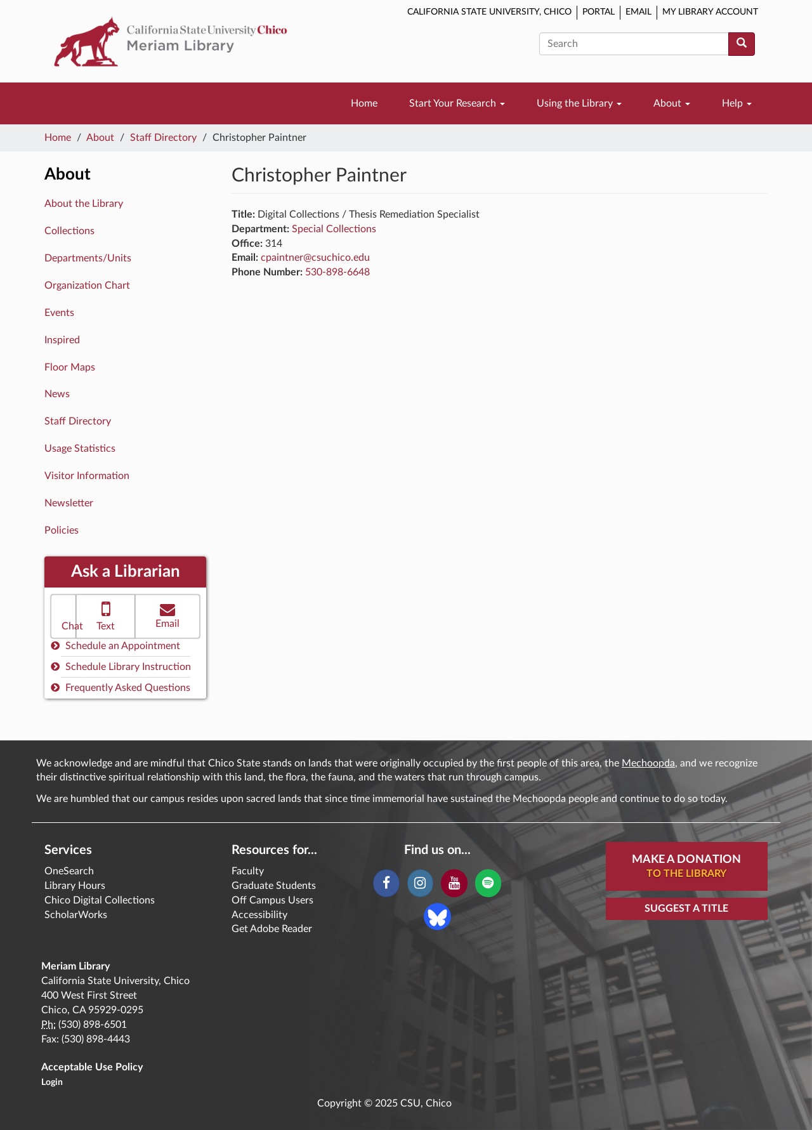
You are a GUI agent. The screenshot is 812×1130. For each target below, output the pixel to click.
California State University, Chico (489, 12)
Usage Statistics (79, 448)
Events (59, 313)
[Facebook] (386, 883)
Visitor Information (86, 476)
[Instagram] (420, 883)
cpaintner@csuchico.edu (315, 258)
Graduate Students (274, 886)
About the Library (83, 204)
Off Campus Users (272, 900)
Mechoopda (648, 763)
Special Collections (334, 229)
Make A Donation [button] (686, 867)
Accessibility (259, 915)
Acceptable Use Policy (92, 1067)
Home (364, 103)
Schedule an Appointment (115, 645)
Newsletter (68, 503)
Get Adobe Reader (272, 929)
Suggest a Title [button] (686, 908)
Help (737, 103)
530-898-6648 (337, 272)
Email (638, 12)
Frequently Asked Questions (120, 687)
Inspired (62, 340)
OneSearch (69, 871)
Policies (61, 530)
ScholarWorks (75, 915)
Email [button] (167, 615)
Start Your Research (457, 103)
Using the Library (579, 103)
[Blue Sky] (437, 916)
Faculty (248, 871)
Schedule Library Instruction (121, 666)
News (57, 394)
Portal (598, 12)
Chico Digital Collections (99, 900)
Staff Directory (163, 138)
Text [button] (105, 615)
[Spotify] (488, 883)
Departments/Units (87, 258)
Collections (69, 231)
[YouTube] (454, 883)
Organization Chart (87, 285)
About (671, 103)
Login (52, 1082)
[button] (63, 616)
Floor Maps (69, 367)
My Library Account (710, 12)
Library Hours (74, 886)
